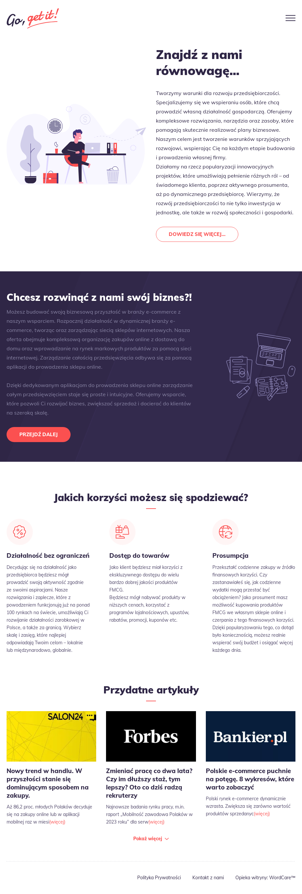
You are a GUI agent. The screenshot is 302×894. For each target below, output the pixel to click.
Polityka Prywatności (159, 878)
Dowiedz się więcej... (197, 234)
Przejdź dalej (38, 434)
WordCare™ (282, 878)
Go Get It (33, 18)
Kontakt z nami (208, 878)
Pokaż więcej (147, 839)
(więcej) (57, 822)
